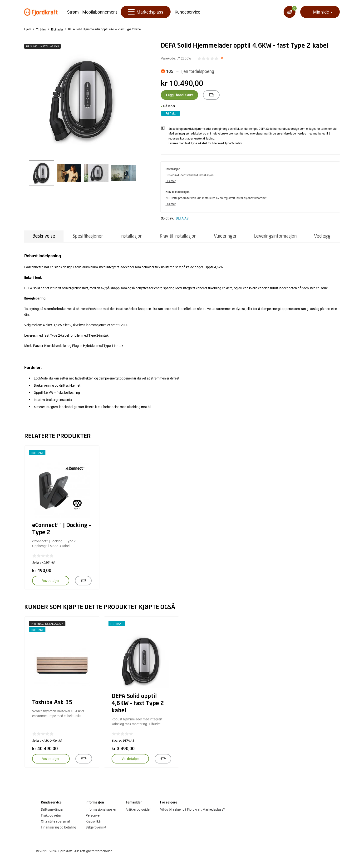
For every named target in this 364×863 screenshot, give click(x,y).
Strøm (73, 12)
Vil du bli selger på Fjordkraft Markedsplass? (192, 809)
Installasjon (131, 236)
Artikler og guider (138, 809)
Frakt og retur (51, 815)
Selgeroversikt (96, 827)
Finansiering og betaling (58, 827)
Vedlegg (322, 236)
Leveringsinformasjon (275, 236)
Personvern (94, 815)
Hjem (27, 29)
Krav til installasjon (178, 236)
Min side (321, 12)
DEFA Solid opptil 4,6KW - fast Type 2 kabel (138, 704)
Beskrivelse (44, 236)
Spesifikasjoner (88, 236)
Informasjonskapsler (101, 809)
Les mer (171, 181)
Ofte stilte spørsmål (55, 821)
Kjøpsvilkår (94, 821)
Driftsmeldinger (52, 809)
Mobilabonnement (99, 12)
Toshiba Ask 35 (52, 703)
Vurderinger (225, 236)
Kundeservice (187, 12)
